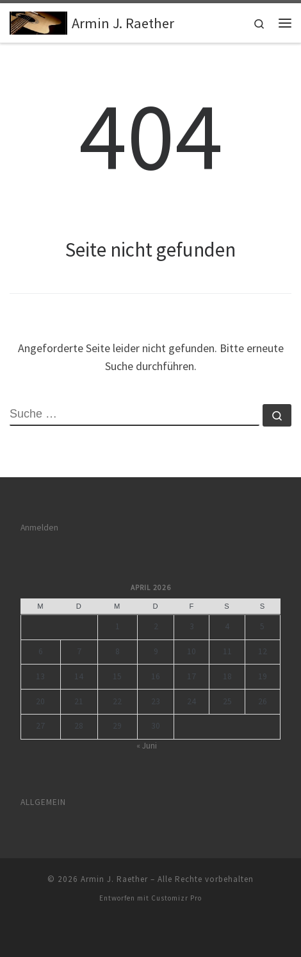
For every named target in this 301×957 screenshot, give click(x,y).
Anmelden (39, 527)
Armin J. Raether (114, 879)
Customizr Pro (176, 897)
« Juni (146, 745)
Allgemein (43, 802)
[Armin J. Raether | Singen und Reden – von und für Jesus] (38, 21)
